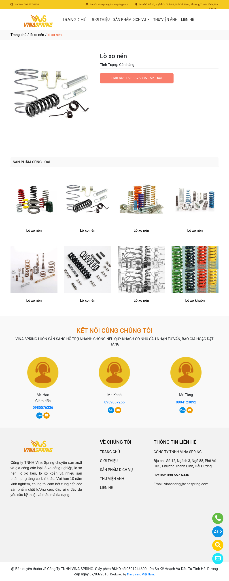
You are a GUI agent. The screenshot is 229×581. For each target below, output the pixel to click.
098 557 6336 (178, 475)
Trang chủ (18, 35)
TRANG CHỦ (74, 19)
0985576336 (136, 78)
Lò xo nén (34, 230)
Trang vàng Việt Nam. (141, 574)
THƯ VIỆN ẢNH (165, 19)
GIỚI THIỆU (101, 19)
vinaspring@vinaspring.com (186, 484)
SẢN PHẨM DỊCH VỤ (130, 19)
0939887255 (114, 402)
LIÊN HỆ (187, 19)
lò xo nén (37, 35)
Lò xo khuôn (195, 300)
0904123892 (186, 402)
